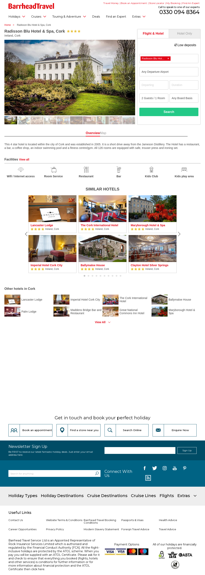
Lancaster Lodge (42, 225)
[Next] (179, 234)
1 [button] (84, 276)
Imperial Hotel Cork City (46, 265)
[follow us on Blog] (147, 478)
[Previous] (26, 234)
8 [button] (113, 276)
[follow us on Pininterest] (184, 468)
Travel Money (111, 3)
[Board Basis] (184, 98)
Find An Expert (191, 3)
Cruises (38, 16)
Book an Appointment (134, 3)
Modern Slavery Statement (101, 529)
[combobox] (168, 58)
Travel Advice (167, 529)
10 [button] (121, 276)
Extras (139, 16)
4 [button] (96, 276)
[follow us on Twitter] (154, 468)
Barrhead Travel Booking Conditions (100, 521)
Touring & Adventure (69, 16)
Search (169, 112)
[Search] (96, 473)
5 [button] (100, 276)
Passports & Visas (132, 520)
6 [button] (104, 276)
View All (100, 322)
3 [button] (92, 276)
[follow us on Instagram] (164, 468)
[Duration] (184, 85)
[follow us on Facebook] (144, 468)
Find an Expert (116, 16)
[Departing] (153, 85)
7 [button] (109, 276)
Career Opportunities (22, 529)
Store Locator (156, 3)
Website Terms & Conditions (64, 520)
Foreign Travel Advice (135, 529)
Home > (10, 25)
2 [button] (88, 276)
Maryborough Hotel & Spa (148, 225)
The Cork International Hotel (99, 225)
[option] (52, 234)
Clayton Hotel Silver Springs (149, 265)
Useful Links (19, 512)
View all (24, 159)
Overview (85, 133)
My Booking (173, 3)
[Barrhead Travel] (31, 6)
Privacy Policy (55, 529)
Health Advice (168, 520)
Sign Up (187, 450)
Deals (96, 16)
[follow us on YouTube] (174, 468)
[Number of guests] (153, 98)
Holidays (16, 16)
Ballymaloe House (93, 265)
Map (120, 133)
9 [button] (117, 276)
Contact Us (15, 520)
